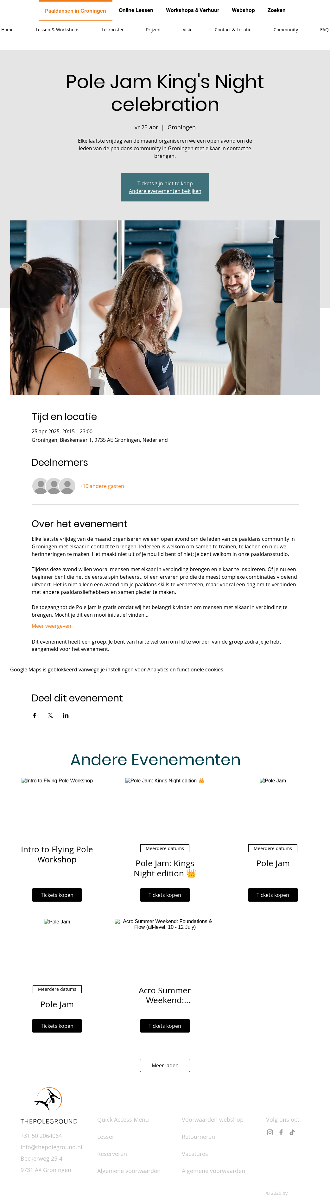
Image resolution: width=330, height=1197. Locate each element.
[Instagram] (270, 1132)
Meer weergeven (51, 625)
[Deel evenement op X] (50, 715)
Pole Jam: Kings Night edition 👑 (165, 868)
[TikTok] (292, 1132)
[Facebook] (281, 1132)
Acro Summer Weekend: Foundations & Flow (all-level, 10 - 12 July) (165, 995)
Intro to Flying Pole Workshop (57, 854)
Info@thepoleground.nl (51, 1147)
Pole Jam (273, 863)
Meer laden (165, 1065)
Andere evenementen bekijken (165, 191)
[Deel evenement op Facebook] (35, 715)
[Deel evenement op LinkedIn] (66, 715)
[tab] (75, 10)
